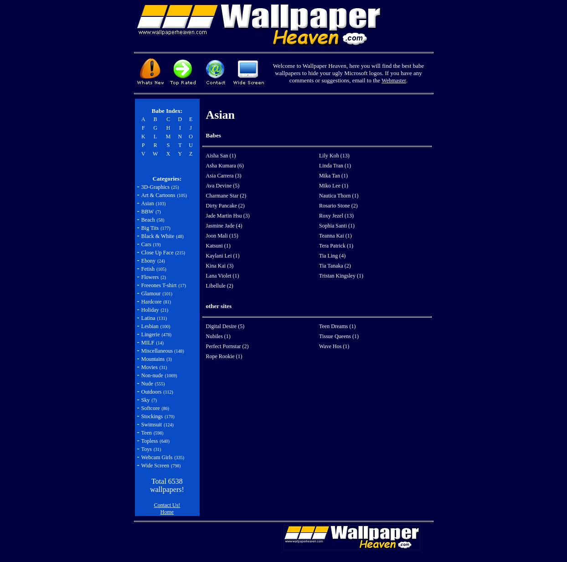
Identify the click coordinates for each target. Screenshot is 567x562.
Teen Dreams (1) (337, 326)
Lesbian (150, 326)
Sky (145, 400)
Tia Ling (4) (332, 256)
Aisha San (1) (221, 155)
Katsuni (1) (218, 246)
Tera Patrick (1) (336, 246)
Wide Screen (155, 465)
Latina (148, 318)
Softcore (150, 408)
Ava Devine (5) (223, 185)
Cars (146, 244)
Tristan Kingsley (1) (341, 276)
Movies (149, 367)
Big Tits (150, 228)
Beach (148, 220)
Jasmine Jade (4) (224, 226)
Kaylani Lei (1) (223, 256)
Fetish (148, 269)
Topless (149, 441)
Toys (146, 449)
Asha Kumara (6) (225, 165)
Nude (147, 383)
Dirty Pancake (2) (225, 206)
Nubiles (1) (218, 336)
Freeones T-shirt (159, 285)
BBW (147, 211)
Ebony (148, 261)
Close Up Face (157, 252)
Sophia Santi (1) (337, 226)
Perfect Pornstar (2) (227, 346)
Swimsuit (151, 424)
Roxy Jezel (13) (336, 216)
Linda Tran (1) (335, 165)
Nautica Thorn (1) (338, 195)
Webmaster (393, 80)
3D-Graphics (155, 187)
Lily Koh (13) (334, 155)
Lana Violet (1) (222, 276)
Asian (147, 203)
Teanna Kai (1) (335, 236)
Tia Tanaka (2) (335, 266)
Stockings (152, 416)
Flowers (150, 277)
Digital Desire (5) (225, 326)
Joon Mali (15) (222, 236)
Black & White (157, 236)
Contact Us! (167, 505)
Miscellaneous (157, 351)
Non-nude (152, 375)
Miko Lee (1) (333, 185)
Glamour (151, 293)
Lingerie (150, 334)
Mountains (153, 359)
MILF (148, 342)
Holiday (150, 310)
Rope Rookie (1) (224, 356)
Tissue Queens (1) (339, 336)
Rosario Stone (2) (338, 206)
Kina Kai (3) (220, 266)
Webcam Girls (157, 457)
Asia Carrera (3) (224, 175)
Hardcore (151, 302)
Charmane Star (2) (226, 195)
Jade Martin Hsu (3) (228, 216)
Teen (146, 433)
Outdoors (151, 392)
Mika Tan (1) (333, 175)
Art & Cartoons (158, 195)
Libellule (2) (219, 286)
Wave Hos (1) (334, 346)
